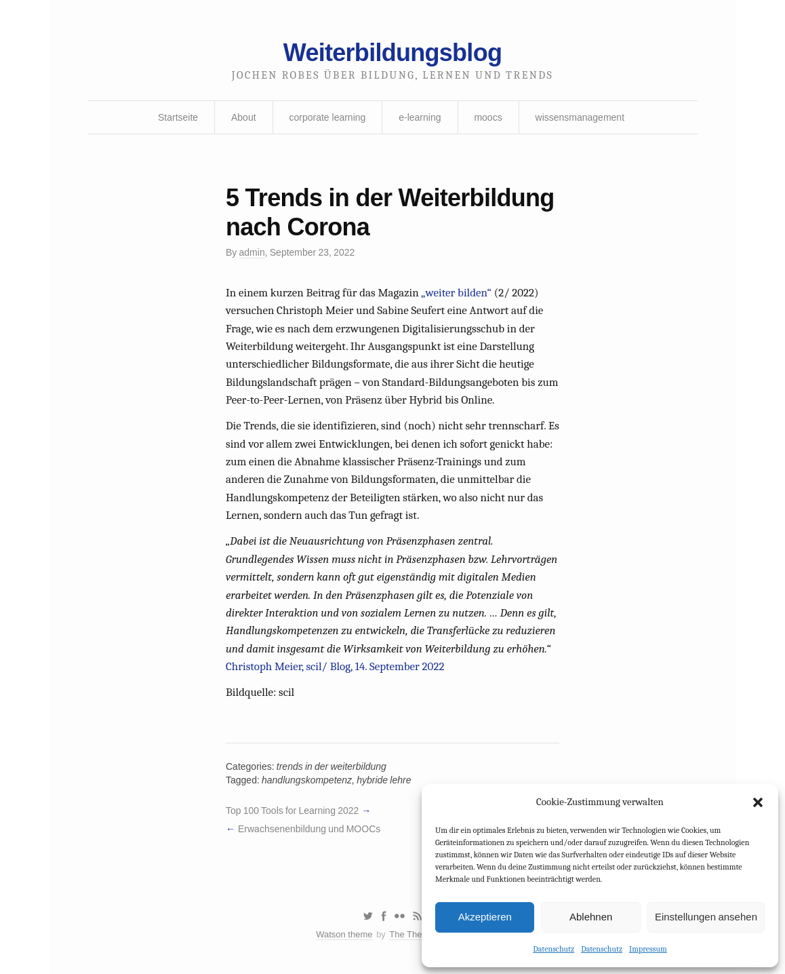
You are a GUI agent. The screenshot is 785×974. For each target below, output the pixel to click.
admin (252, 252)
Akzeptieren (485, 916)
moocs (488, 117)
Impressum (648, 949)
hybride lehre (384, 780)
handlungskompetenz (307, 780)
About (243, 117)
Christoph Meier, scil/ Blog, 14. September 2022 (335, 666)
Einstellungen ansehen (706, 916)
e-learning (420, 117)
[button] (758, 802)
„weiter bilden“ (456, 292)
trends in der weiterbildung (331, 766)
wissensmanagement (580, 117)
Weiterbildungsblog (392, 52)
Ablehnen (590, 916)
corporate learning (327, 117)
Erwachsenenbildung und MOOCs (309, 828)
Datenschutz (553, 949)
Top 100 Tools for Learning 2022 (292, 810)
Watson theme (344, 934)
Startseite (178, 117)
